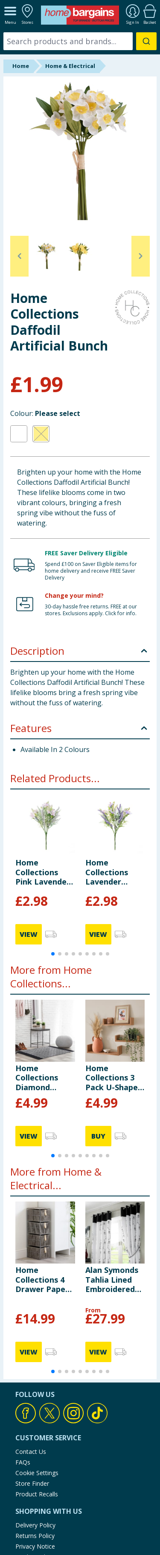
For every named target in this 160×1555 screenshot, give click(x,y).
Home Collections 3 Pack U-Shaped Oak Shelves (114, 1077)
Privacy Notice (35, 1546)
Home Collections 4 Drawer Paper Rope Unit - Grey (42, 1279)
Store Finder (32, 1483)
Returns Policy (35, 1536)
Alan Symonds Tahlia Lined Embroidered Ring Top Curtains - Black (111, 1279)
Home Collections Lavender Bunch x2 (106, 872)
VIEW (29, 934)
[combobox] (80, 41)
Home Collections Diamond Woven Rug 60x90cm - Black (36, 1077)
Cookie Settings (36, 1473)
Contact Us (30, 1452)
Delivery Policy (35, 1525)
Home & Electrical (70, 66)
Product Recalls (36, 1494)
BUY (98, 1136)
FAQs (22, 1462)
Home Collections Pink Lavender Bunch (42, 872)
